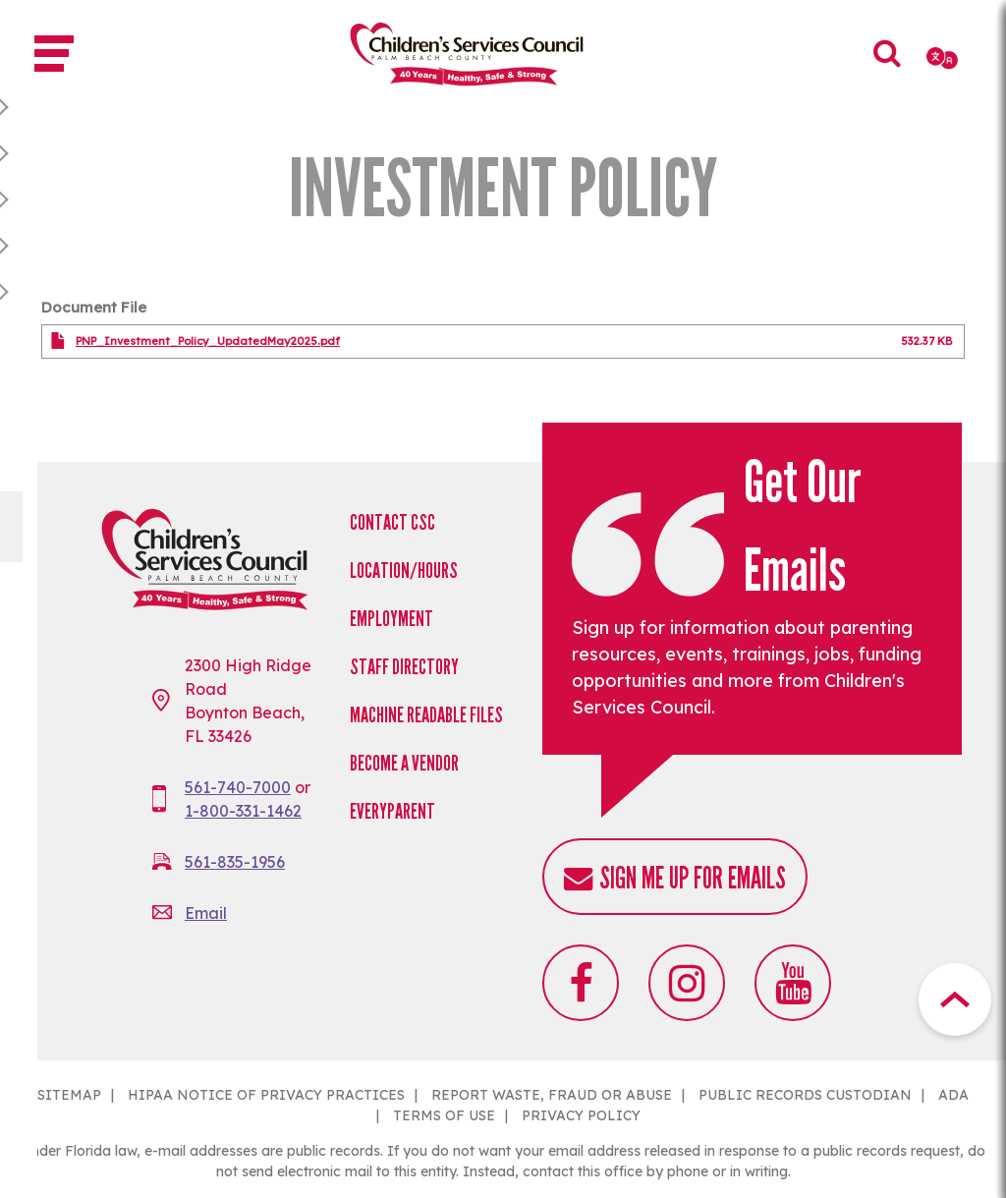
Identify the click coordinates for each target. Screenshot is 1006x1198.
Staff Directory (404, 667)
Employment (391, 618)
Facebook (580, 982)
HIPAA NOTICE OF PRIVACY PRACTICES (266, 1095)
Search (888, 67)
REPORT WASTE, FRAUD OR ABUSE (551, 1095)
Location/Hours (404, 570)
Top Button (955, 999)
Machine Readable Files (426, 715)
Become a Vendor (404, 763)
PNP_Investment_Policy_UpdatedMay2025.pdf (208, 341)
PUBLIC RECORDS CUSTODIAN (805, 1095)
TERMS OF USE (444, 1115)
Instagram (686, 982)
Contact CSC (392, 522)
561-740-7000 (238, 787)
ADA (953, 1095)
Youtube (792, 982)
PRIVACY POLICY (581, 1115)
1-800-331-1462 (243, 811)
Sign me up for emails (692, 878)
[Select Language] (943, 58)
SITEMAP (69, 1095)
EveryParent (392, 811)
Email (206, 913)
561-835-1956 (235, 862)
